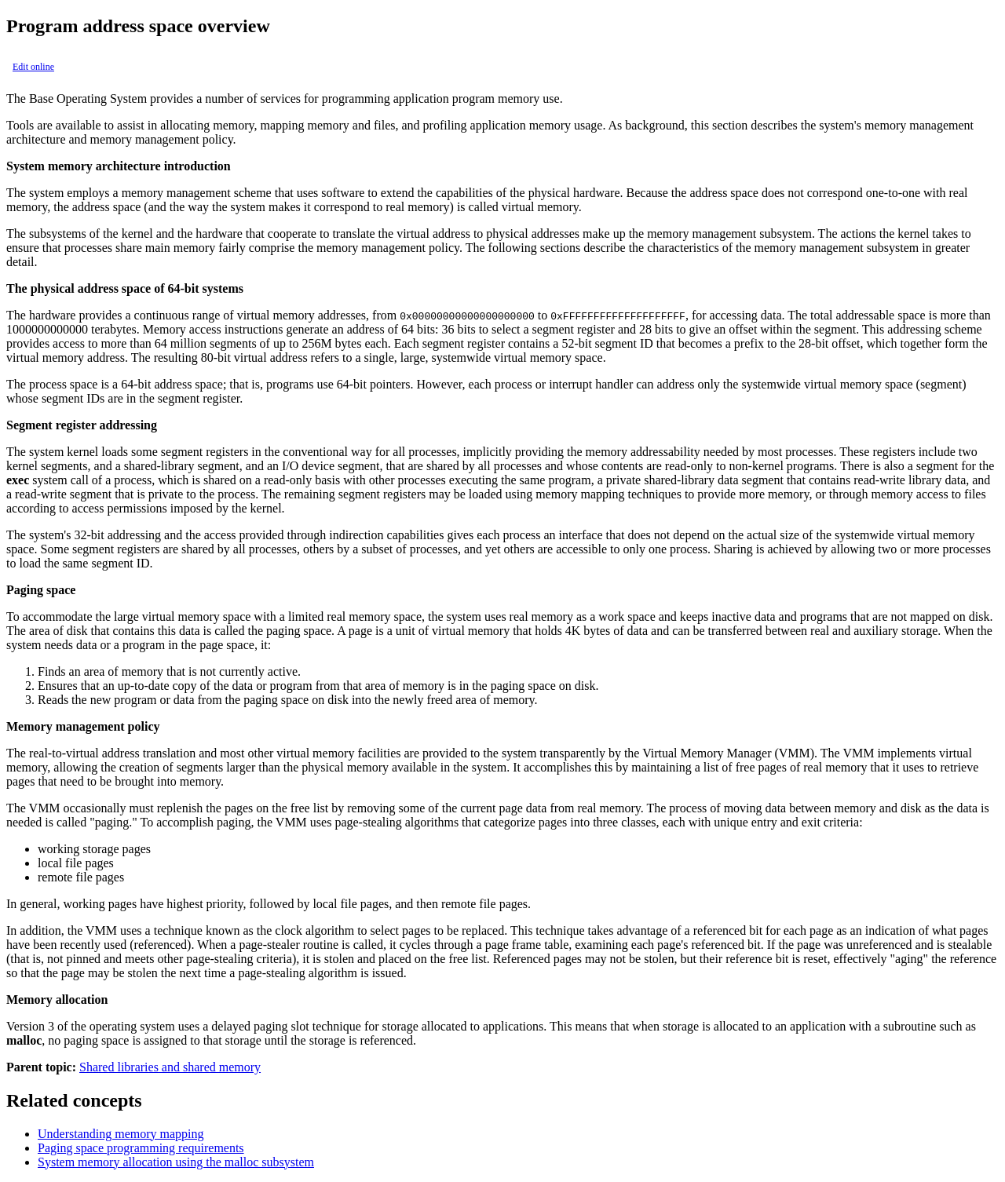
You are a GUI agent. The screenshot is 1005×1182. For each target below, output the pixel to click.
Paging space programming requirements (141, 1148)
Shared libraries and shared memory (170, 1067)
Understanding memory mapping (121, 1133)
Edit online (33, 66)
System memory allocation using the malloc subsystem (176, 1162)
